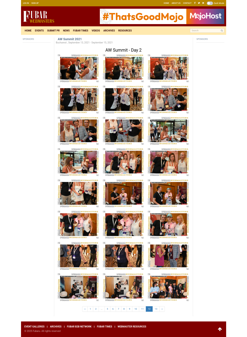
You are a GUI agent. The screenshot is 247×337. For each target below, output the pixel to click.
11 (142, 309)
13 (156, 309)
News (66, 30)
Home (166, 3)
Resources (125, 30)
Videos (96, 30)
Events (39, 30)
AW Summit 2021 (70, 39)
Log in (26, 3)
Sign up (35, 3)
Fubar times (80, 30)
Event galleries (34, 327)
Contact (187, 3)
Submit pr (53, 30)
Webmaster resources (132, 327)
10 (135, 309)
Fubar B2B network (79, 327)
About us (176, 3)
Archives (109, 30)
